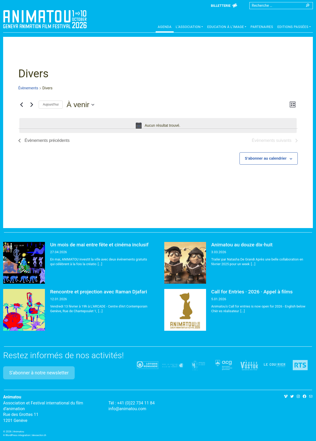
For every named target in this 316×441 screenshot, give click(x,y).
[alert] (158, 125)
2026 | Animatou (15, 431)
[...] (100, 264)
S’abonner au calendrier (266, 158)
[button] (189, 27)
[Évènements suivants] (31, 105)
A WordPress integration (16, 435)
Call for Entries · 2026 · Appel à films (252, 292)
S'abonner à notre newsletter (39, 372)
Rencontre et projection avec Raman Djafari (98, 292)
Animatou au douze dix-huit (242, 245)
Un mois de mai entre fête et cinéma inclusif (99, 245)
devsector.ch (39, 435)
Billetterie (221, 6)
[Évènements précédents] (21, 105)
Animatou (45, 19)
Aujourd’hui (50, 104)
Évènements (28, 88)
